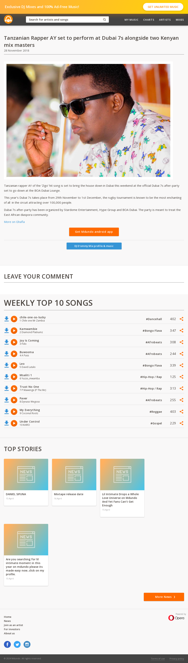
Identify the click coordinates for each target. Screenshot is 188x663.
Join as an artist (13, 625)
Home (7, 617)
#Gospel (156, 423)
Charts (148, 19)
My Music (131, 19)
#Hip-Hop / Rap (151, 377)
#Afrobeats (154, 342)
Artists (165, 19)
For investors (12, 629)
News (7, 621)
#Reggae (156, 412)
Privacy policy (177, 658)
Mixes (180, 19)
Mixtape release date (68, 494)
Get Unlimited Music (163, 7)
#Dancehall (154, 319)
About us (9, 633)
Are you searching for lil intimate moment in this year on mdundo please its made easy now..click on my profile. (25, 566)
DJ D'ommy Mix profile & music (94, 246)
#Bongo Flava (153, 330)
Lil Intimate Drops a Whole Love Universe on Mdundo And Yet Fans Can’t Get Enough (120, 499)
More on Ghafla (14, 222)
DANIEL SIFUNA (16, 494)
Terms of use (158, 658)
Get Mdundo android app (94, 232)
